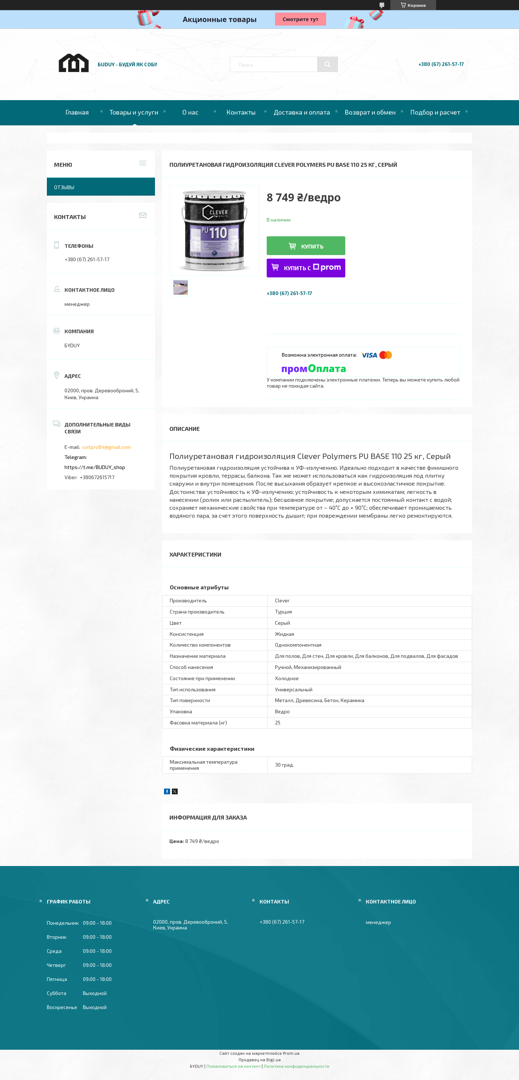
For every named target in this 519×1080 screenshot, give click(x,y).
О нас (190, 112)
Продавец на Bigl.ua (260, 1059)
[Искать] (327, 64)
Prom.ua (291, 1053)
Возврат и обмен (370, 112)
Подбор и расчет (435, 112)
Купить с (312, 267)
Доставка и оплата (302, 112)
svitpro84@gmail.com (106, 447)
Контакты (241, 112)
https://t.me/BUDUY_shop (95, 467)
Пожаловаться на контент (234, 1065)
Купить (312, 246)
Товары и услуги (134, 112)
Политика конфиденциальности (296, 1065)
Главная (77, 112)
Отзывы (64, 187)
